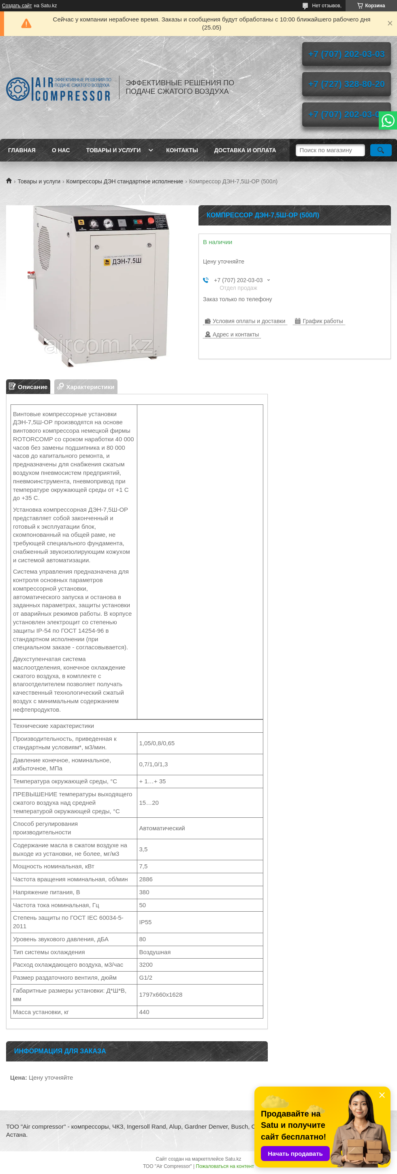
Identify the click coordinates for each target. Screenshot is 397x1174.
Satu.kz (233, 1159)
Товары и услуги (113, 150)
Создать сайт (17, 6)
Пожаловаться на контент (225, 1166)
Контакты (182, 150)
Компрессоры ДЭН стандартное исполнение (125, 181)
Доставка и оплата (245, 150)
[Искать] (381, 150)
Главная (22, 150)
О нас (61, 150)
